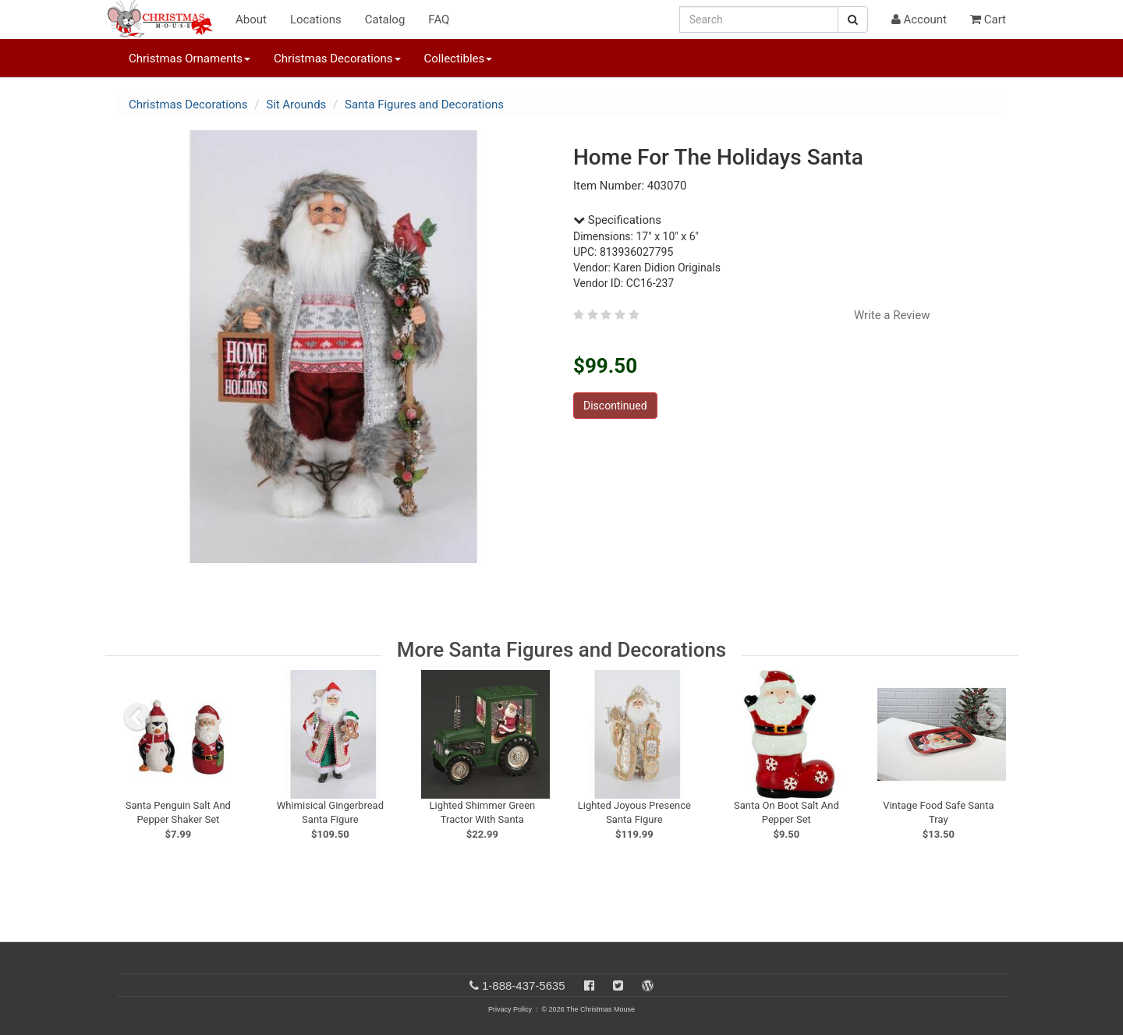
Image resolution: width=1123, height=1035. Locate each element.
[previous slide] (137, 716)
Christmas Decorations (188, 104)
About (251, 19)
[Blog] (648, 985)
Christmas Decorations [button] (337, 58)
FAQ (438, 19)
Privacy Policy (510, 1009)
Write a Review (892, 315)
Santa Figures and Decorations (424, 104)
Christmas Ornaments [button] (189, 58)
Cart (988, 19)
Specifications (617, 220)
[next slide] (990, 716)
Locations (316, 19)
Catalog (385, 19)
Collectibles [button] (458, 58)
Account (919, 19)
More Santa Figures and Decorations (562, 649)
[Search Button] (853, 19)
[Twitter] (618, 985)
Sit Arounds (296, 104)
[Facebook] (589, 985)
